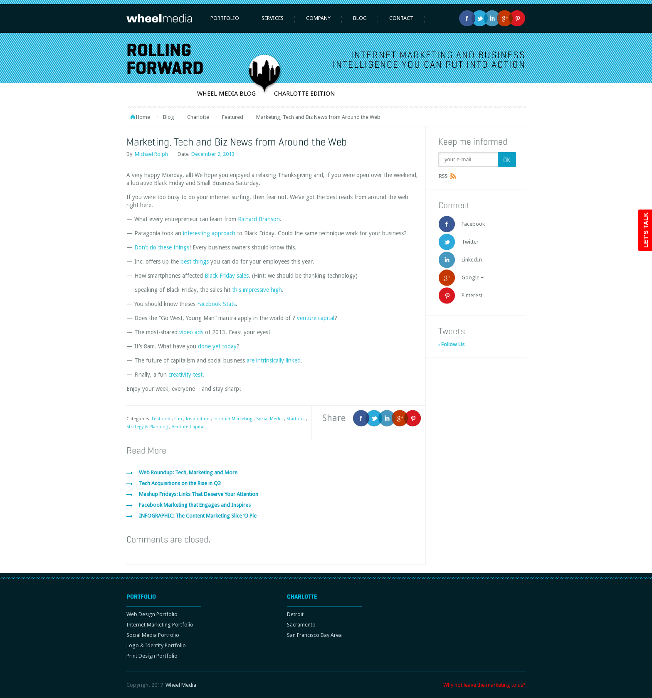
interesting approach (209, 233)
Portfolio (224, 18)
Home (143, 117)
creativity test (185, 374)
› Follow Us (451, 344)
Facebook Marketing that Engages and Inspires (195, 505)
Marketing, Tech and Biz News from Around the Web (236, 142)
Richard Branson (259, 219)
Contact (401, 18)
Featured (232, 117)
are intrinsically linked (274, 360)
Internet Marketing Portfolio (159, 625)
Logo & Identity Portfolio (156, 645)
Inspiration (198, 419)
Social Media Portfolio (152, 635)
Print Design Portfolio (152, 656)
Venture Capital (188, 426)
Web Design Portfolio (152, 614)
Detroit (295, 614)
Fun (178, 419)
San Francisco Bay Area (314, 635)
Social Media (269, 419)
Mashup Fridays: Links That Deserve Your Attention (198, 494)
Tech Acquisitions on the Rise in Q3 (180, 483)
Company (318, 18)
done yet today (217, 346)
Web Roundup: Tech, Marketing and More (188, 472)
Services (273, 18)
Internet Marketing (232, 419)
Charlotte (198, 117)
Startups (295, 419)
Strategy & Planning (147, 426)
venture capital (315, 318)
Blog (360, 18)
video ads (191, 332)
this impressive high (257, 289)
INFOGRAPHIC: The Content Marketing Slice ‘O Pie (198, 516)
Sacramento (301, 625)
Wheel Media (180, 685)
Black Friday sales (227, 275)
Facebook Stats (216, 304)
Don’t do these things (161, 247)
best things (194, 261)
